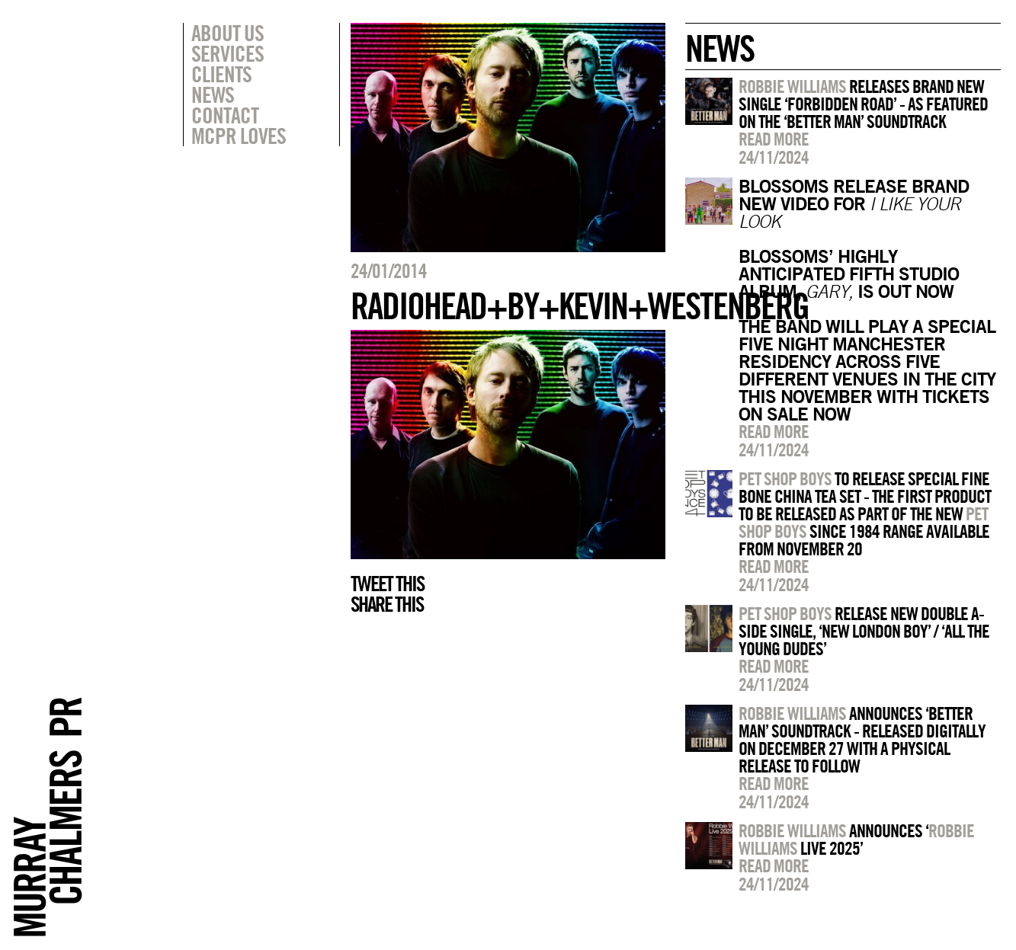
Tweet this (387, 584)
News (212, 94)
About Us (227, 32)
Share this (387, 604)
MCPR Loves (238, 135)
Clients (221, 74)
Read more (774, 138)
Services (227, 53)
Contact (224, 115)
